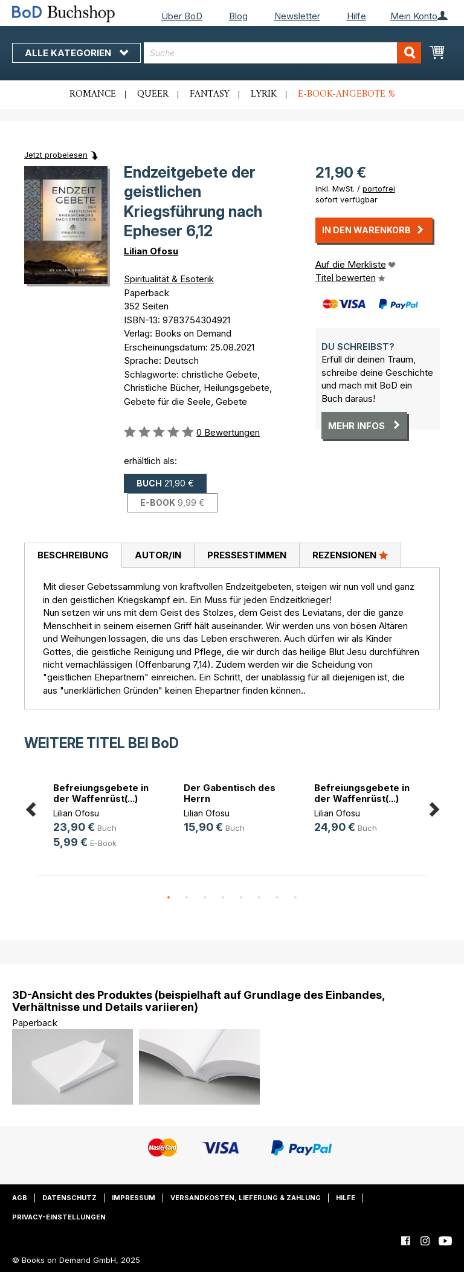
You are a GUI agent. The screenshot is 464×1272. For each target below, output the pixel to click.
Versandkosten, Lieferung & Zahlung (245, 1197)
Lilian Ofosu (151, 251)
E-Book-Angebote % (346, 94)
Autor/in (158, 555)
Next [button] (434, 807)
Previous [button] (30, 807)
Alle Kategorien (76, 53)
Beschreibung (73, 555)
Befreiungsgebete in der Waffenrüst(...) (101, 793)
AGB (19, 1197)
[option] (101, 817)
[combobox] (282, 52)
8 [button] (295, 898)
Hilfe (356, 16)
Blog (238, 16)
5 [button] (241, 898)
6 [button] (259, 898)
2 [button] (187, 898)
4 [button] (223, 898)
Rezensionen (350, 554)
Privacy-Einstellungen (59, 1217)
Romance (92, 94)
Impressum (133, 1197)
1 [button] (169, 898)
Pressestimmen (246, 555)
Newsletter (297, 16)
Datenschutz (69, 1197)
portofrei (378, 188)
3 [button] (205, 898)
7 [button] (277, 898)
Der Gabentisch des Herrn (230, 793)
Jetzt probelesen (56, 155)
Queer (153, 94)
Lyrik (264, 94)
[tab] (72, 556)
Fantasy (210, 94)
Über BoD (181, 16)
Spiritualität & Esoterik (169, 279)
